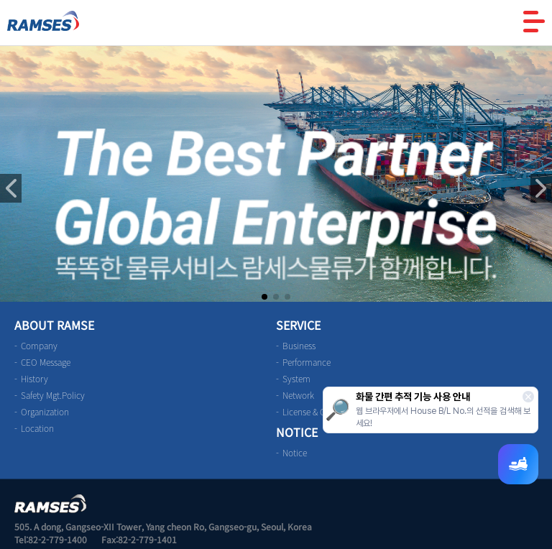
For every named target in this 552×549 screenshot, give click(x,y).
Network (298, 395)
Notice (294, 452)
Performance (306, 362)
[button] (541, 188)
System (296, 378)
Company (39, 345)
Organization (45, 411)
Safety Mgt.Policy (53, 395)
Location (37, 428)
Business (299, 345)
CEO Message (45, 362)
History (34, 378)
